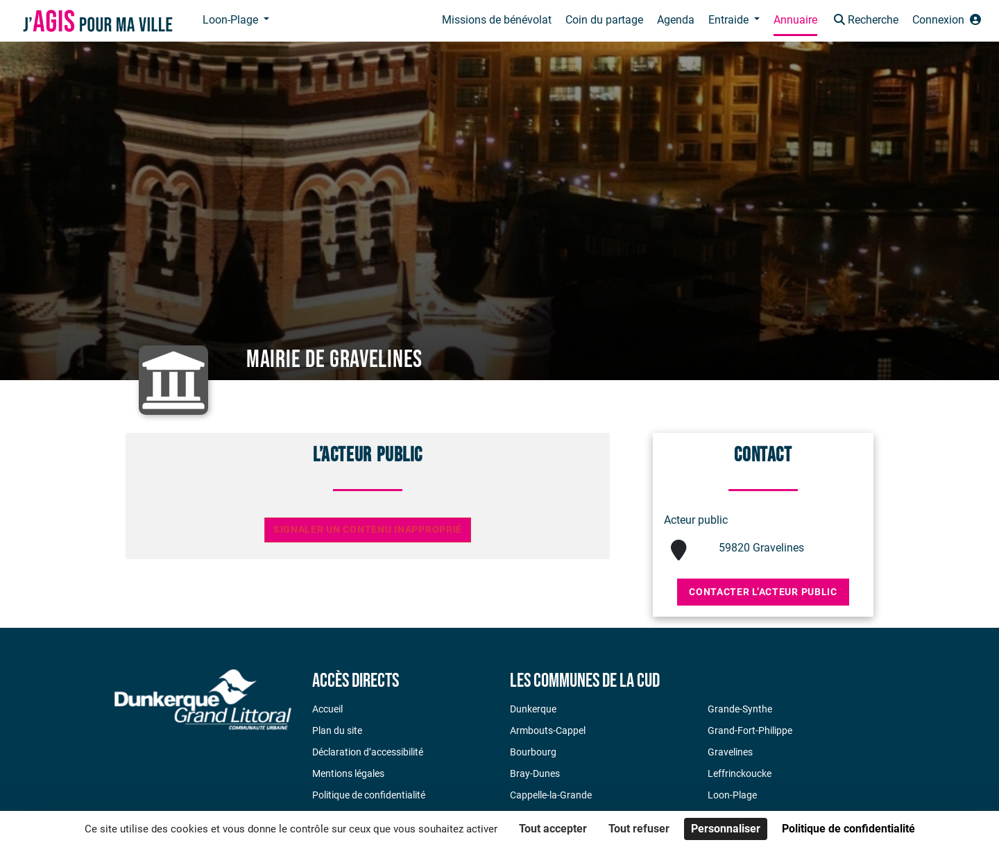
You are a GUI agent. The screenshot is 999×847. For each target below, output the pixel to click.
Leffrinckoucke (739, 773)
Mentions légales (348, 773)
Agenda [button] (675, 19)
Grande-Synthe (740, 709)
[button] (864, 21)
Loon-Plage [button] (232, 19)
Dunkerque (533, 709)
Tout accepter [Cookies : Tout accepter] (553, 828)
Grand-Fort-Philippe (750, 730)
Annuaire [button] (795, 19)
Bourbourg (533, 752)
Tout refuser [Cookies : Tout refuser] (638, 828)
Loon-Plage (732, 795)
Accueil (327, 709)
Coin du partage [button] (604, 19)
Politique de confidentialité (368, 795)
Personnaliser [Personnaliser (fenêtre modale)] (725, 828)
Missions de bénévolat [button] (497, 19)
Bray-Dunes (535, 773)
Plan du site (337, 730)
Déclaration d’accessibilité (367, 752)
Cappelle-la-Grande (551, 795)
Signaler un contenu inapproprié (367, 530)
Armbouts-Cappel (548, 730)
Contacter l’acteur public (763, 591)
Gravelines (730, 752)
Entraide (729, 19)
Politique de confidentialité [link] (848, 828)
